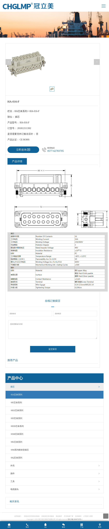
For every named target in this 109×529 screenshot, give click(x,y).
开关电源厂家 (68, 516)
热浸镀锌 (78, 516)
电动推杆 (59, 516)
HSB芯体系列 (16, 434)
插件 (12, 473)
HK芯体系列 (16, 442)
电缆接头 (14, 489)
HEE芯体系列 (16, 410)
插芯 (12, 387)
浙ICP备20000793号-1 (75, 519)
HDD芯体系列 (17, 426)
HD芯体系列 (16, 418)
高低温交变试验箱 (47, 516)
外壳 (12, 465)
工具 (12, 481)
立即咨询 (21, 149)
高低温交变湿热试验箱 (32, 516)
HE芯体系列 (16, 402)
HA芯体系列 (16, 395)
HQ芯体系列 (16, 458)
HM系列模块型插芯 (19, 450)
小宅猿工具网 (88, 516)
